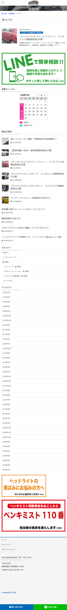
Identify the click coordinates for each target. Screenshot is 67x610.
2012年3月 (6, 367)
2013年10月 (6, 348)
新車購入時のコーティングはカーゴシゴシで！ (24, 209)
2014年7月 (6, 344)
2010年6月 (6, 456)
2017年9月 (6, 325)
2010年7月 (6, 451)
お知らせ (5, 252)
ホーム (4, 540)
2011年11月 (6, 381)
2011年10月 (6, 386)
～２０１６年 (7, 280)
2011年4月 (6, 409)
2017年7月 (6, 334)
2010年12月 (6, 428)
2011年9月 (6, 390)
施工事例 (5, 262)
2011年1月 (6, 423)
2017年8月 (6, 330)
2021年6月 (6, 297)
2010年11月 (6, 432)
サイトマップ (6, 544)
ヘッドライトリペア (9, 257)
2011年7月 (6, 400)
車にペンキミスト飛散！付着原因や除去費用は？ (34, 138)
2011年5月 (6, 404)
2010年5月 (6, 460)
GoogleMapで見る (9, 592)
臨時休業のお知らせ (11, 218)
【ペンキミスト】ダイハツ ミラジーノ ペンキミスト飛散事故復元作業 (41, 38)
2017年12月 (6, 316)
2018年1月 (6, 311)
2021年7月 (6, 292)
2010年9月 (6, 442)
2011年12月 (6, 376)
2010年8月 (6, 446)
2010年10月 (6, 437)
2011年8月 (6, 395)
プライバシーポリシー (9, 549)
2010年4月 (6, 465)
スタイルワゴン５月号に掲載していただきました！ (26, 227)
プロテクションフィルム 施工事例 (16, 271)
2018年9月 (6, 302)
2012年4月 (6, 362)
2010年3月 (6, 470)
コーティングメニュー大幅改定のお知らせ (31, 197)
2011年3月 (6, 414)
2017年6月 (6, 339)
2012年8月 (6, 358)
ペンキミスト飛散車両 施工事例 (31, 32)
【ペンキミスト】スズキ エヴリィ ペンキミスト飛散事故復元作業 (37, 187)
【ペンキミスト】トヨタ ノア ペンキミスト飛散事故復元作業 (37, 175)
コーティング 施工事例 (12, 266)
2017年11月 (6, 320)
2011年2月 (6, 418)
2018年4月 (6, 306)
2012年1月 (6, 372)
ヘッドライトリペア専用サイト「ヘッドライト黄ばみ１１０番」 (32, 236)
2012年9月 (6, 353)
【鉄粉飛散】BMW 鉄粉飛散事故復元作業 (31, 150)
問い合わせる (16, 606)
